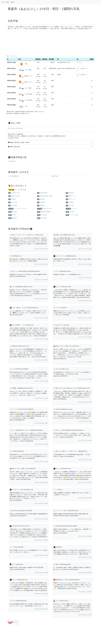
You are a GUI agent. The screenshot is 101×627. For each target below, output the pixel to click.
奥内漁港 (70, 202)
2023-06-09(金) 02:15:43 (41, 572)
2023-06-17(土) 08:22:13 (41, 360)
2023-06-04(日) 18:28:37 (41, 609)
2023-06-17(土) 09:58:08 (84, 337)
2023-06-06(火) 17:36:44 (41, 593)
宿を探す (10, 161)
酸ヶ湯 (14, 215)
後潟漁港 (42, 202)
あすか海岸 (14, 202)
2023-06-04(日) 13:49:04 (84, 614)
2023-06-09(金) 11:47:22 (84, 557)
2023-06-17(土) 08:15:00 (84, 361)
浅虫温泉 (14, 211)
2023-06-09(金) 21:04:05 (84, 536)
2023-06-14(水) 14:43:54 (41, 461)
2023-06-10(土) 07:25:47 (84, 519)
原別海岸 (42, 205)
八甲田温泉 (44, 218)
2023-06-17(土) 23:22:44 (84, 264)
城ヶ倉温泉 (44, 215)
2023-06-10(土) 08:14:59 (41, 519)
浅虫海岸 (13, 199)
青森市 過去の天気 (14, 146)
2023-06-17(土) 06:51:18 (84, 379)
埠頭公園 (70, 205)
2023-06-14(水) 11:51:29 (84, 459)
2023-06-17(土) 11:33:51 (84, 318)
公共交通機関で (12, 176)
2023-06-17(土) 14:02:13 (41, 318)
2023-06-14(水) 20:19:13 (84, 440)
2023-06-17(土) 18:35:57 (84, 300)
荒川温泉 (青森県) (46, 211)
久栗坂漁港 (14, 205)
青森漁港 (70, 192)
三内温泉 (71, 211)
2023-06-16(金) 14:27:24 (41, 398)
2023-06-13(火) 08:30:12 (41, 482)
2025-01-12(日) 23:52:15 (84, 248)
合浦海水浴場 (43, 192)
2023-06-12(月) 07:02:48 (41, 503)
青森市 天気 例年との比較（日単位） (19, 142)
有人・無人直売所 (20, 189)
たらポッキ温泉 (73, 215)
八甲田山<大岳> (15, 192)
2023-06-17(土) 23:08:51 (41, 279)
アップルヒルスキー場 (20, 208)
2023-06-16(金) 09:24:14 (84, 402)
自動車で (53, 176)
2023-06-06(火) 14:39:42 (84, 591)
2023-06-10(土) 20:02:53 (84, 497)
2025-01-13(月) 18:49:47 (41, 248)
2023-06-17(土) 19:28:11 (41, 298)
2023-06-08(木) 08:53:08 (84, 572)
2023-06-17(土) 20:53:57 (84, 277)
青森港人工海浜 (15, 196)
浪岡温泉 (14, 218)
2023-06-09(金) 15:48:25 (41, 555)
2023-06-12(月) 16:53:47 (84, 482)
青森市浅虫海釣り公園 (46, 196)
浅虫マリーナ (72, 199)
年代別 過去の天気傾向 (14, 128)
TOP (2, 2)
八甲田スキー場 (46, 208)
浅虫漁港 (42, 199)
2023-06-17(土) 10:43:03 (41, 339)
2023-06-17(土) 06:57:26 (41, 381)
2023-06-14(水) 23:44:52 (41, 444)
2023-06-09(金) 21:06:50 (41, 540)
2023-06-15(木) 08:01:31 (84, 421)
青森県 (7, 2)
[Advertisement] (50, 43)
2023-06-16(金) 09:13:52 (41, 423)
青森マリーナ (72, 196)
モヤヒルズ (74, 208)
